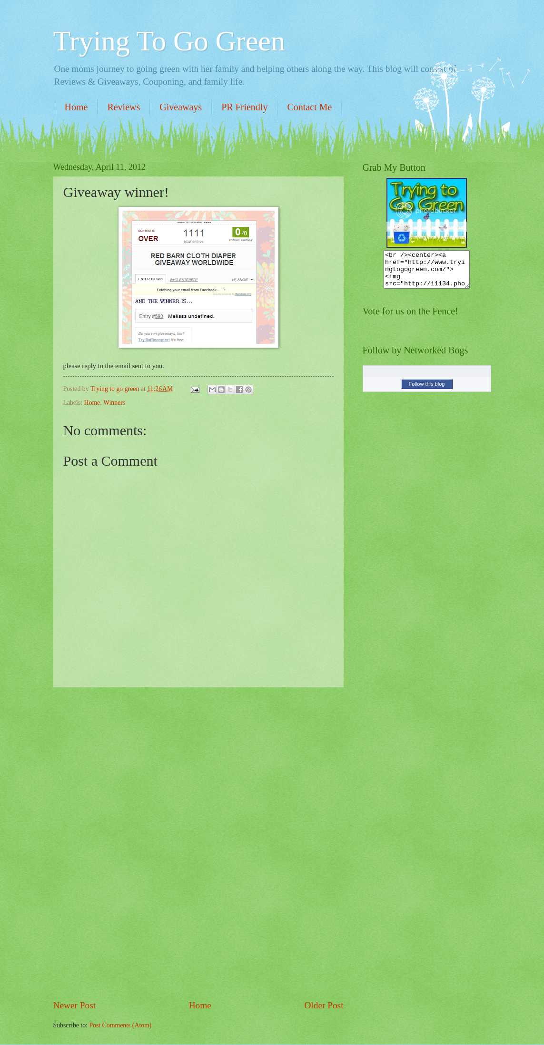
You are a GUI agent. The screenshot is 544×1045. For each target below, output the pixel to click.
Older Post (323, 1005)
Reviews (123, 107)
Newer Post (74, 1005)
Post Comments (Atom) (120, 1025)
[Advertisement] (198, 843)
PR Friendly (244, 107)
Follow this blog (427, 391)
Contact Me (309, 107)
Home (76, 107)
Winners (114, 402)
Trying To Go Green (169, 41)
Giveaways (180, 107)
